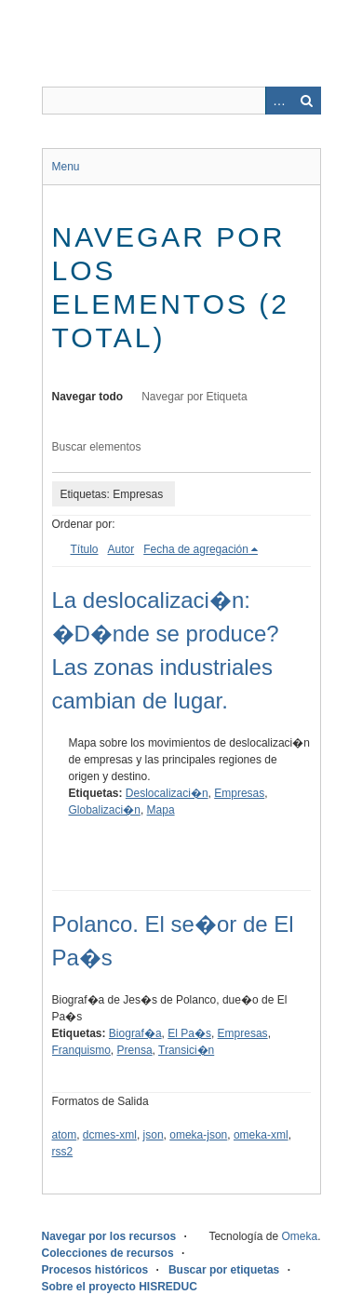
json (153, 1134)
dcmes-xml (110, 1134)
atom (64, 1134)
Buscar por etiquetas (223, 1269)
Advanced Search (279, 101)
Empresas (239, 793)
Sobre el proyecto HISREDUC (119, 1286)
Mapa (161, 809)
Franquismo (81, 1050)
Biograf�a (135, 1033)
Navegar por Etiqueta (194, 396)
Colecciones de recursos (108, 1253)
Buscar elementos (96, 446)
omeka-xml (261, 1134)
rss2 (63, 1151)
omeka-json (198, 1134)
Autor (121, 549)
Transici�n (186, 1050)
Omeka (299, 1236)
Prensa (135, 1050)
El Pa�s (189, 1033)
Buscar (307, 101)
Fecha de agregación (195, 549)
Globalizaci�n (105, 809)
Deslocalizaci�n (167, 793)
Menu (66, 166)
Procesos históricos (95, 1269)
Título (85, 549)
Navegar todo (88, 396)
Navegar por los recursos (109, 1236)
